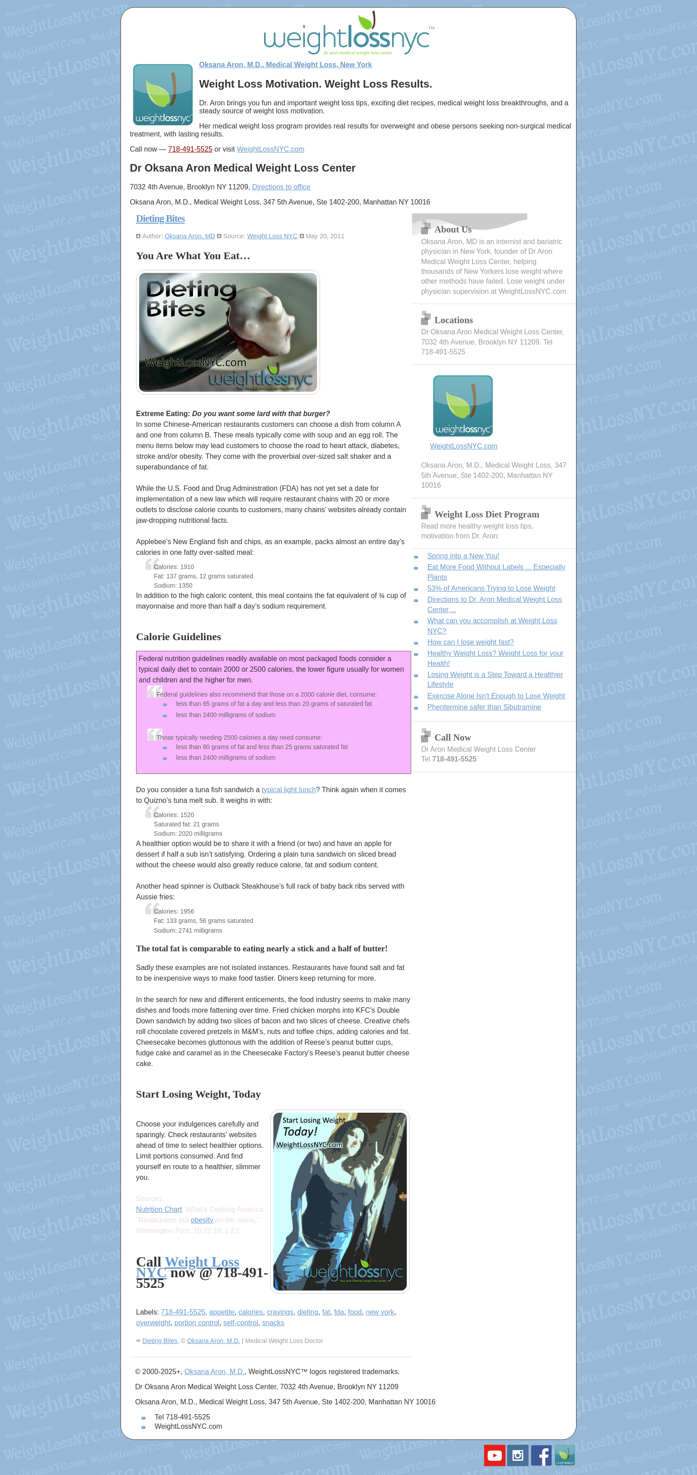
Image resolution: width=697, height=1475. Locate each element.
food (355, 1312)
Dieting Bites (160, 218)
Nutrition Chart (159, 1209)
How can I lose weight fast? (470, 642)
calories (250, 1312)
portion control (196, 1323)
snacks (273, 1323)
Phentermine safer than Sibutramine (484, 707)
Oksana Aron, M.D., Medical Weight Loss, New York (285, 64)
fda (339, 1312)
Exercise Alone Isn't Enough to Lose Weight (496, 696)
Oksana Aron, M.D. (213, 1340)
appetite (222, 1312)
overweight (153, 1323)
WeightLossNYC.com (270, 149)
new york (380, 1312)
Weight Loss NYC (272, 236)
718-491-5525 (190, 149)
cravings (280, 1312)
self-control (241, 1323)
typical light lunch (289, 790)
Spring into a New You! (463, 556)
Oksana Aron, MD (189, 236)
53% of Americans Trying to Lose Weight (491, 588)
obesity (202, 1220)
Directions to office (281, 187)
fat (326, 1312)
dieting (307, 1312)
